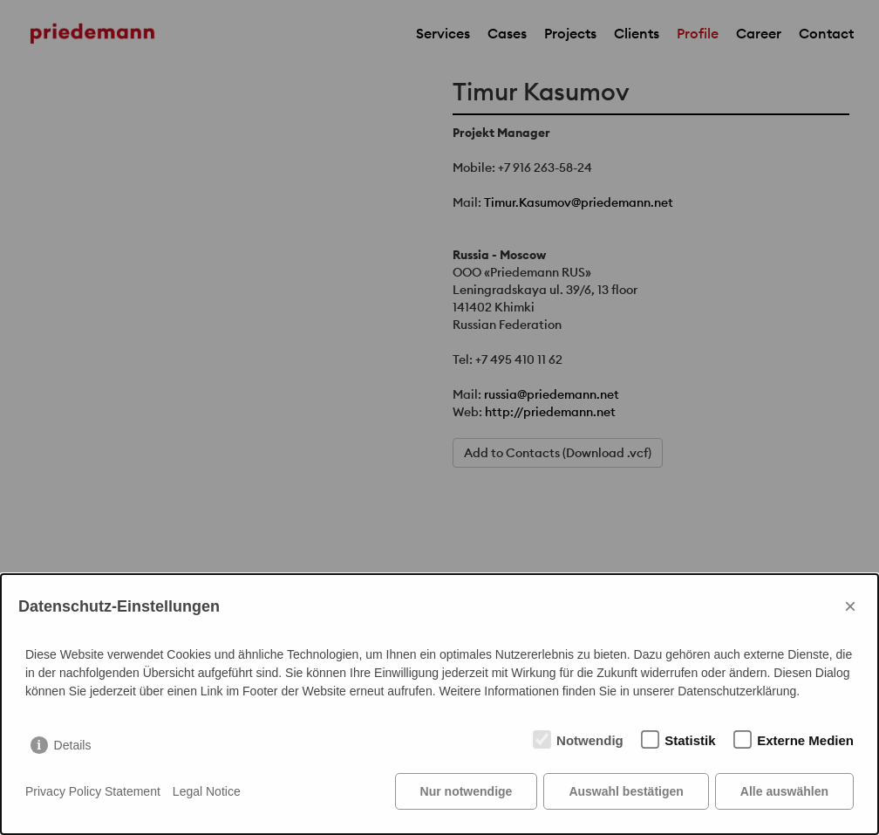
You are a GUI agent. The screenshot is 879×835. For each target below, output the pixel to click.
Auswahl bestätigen (626, 791)
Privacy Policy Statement (92, 791)
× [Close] (850, 606)
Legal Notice (207, 791)
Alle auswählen (784, 791)
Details (73, 745)
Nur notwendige (466, 791)
